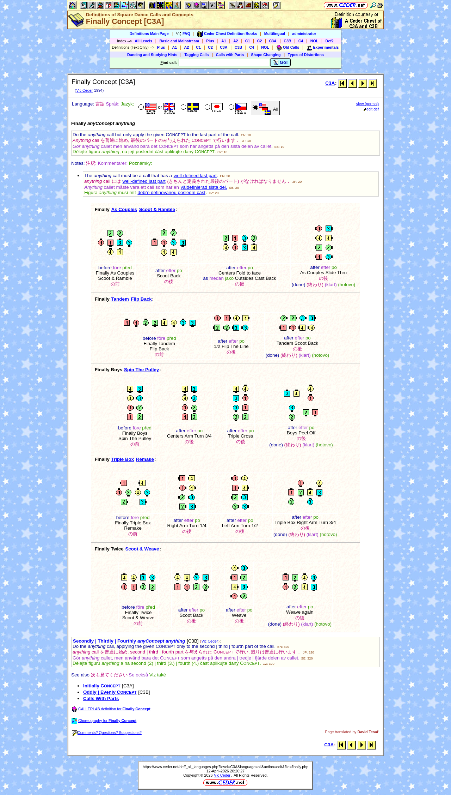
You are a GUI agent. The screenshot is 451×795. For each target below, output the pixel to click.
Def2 (330, 41)
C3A (273, 41)
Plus (210, 41)
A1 (223, 41)
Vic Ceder (84, 90)
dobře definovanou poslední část (171, 192)
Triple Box (122, 459)
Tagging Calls (196, 55)
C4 (300, 41)
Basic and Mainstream (179, 41)
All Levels (143, 41)
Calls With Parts (101, 698)
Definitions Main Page (149, 33)
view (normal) (367, 104)
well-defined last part (195, 175)
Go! (280, 62)
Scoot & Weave (142, 549)
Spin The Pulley (141, 369)
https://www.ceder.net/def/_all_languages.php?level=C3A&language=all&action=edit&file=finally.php (225, 767)
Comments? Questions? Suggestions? (107, 732)
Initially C (102, 685)
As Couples (124, 209)
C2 (259, 41)
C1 (247, 41)
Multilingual (274, 33)
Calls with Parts (230, 55)
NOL (314, 41)
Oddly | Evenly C (110, 692)
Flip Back (141, 299)
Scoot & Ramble (157, 209)
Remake (145, 459)
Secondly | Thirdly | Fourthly (129, 641)
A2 (235, 41)
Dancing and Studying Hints (152, 55)
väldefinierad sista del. (204, 187)
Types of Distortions (306, 55)
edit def (371, 109)
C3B (287, 41)
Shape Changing (265, 55)
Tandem (120, 299)
